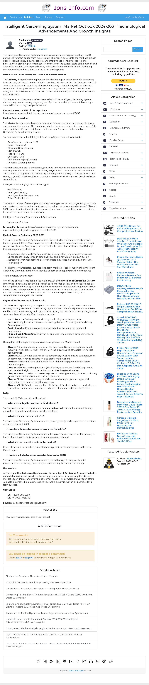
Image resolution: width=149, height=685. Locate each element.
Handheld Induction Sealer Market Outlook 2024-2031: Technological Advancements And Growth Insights (42, 620)
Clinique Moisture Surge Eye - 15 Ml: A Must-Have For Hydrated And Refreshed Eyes (127, 423)
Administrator (134, 458)
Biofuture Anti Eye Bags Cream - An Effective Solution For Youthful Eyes (129, 437)
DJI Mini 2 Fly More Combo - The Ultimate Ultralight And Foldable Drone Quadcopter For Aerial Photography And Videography (130, 245)
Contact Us (16, 17)
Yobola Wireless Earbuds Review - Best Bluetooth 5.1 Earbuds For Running (129, 276)
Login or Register (134, 17)
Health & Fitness (119, 152)
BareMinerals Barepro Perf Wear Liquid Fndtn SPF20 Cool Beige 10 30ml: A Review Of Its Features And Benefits (130, 407)
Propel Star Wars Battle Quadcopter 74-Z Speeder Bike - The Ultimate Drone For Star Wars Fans (130, 262)
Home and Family (119, 159)
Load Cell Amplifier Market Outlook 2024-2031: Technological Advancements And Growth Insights (48, 645)
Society (113, 190)
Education (115, 121)
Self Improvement (118, 183)
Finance (113, 134)
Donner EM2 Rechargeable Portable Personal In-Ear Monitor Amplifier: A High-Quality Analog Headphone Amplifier (130, 292)
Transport (114, 202)
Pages (48, 17)
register (29, 557)
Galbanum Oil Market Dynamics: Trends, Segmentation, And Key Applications (47, 613)
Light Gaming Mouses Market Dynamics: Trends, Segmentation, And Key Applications (44, 636)
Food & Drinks (117, 140)
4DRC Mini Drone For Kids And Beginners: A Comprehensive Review (130, 228)
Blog (38, 17)
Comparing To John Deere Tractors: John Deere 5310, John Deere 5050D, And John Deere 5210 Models (49, 596)
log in (19, 557)
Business (42, 49)
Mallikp (32, 46)
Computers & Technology (123, 115)
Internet (114, 165)
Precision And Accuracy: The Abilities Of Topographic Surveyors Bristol (42, 588)
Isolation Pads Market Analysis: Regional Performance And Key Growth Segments (48, 628)
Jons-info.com (76, 670)
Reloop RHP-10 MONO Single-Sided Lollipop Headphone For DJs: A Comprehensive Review (130, 308)
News (112, 171)
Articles (28, 17)
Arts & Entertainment (121, 103)
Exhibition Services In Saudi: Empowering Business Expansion (38, 582)
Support (60, 17)
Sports (113, 196)
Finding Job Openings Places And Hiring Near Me (32, 576)
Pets (112, 177)
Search (137, 49)
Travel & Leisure (117, 208)
